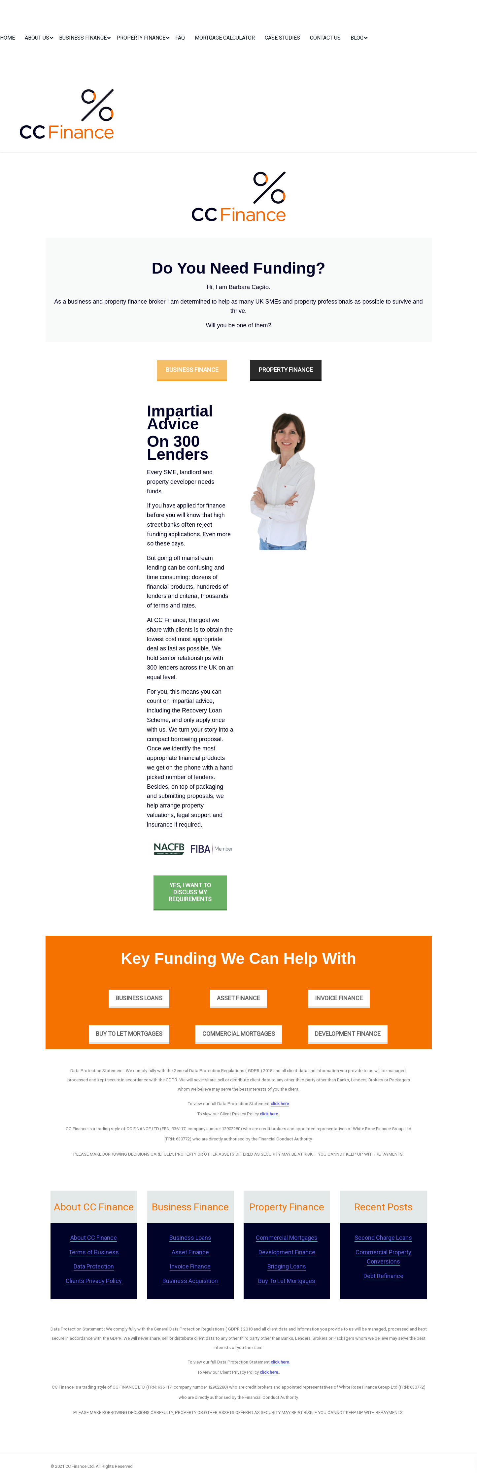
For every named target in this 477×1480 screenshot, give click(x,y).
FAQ (180, 38)
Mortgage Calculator (225, 38)
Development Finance (348, 1033)
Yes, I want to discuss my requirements (190, 892)
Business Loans (139, 998)
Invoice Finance (339, 998)
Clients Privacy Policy (94, 1280)
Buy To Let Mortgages (129, 1033)
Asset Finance (238, 998)
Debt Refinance (383, 1275)
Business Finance (83, 38)
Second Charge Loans (383, 1237)
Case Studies (282, 38)
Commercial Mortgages (238, 1033)
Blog (357, 38)
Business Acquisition (190, 1280)
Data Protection (94, 1266)
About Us (37, 38)
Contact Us (325, 38)
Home (7, 38)
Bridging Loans (286, 1266)
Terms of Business (94, 1252)
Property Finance (141, 38)
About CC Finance (93, 1237)
